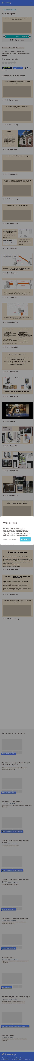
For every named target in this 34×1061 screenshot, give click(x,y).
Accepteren (25, 539)
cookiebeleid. (24, 535)
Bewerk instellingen (10, 539)
